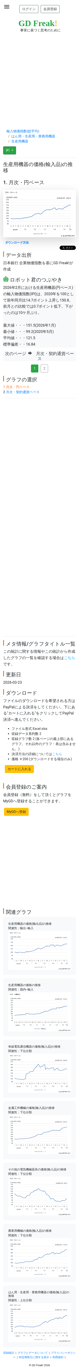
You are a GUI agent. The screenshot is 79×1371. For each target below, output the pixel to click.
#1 (8, 150)
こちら (69, 658)
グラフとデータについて (33, 1352)
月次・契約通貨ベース (23, 392)
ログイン (29, 9)
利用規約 (57, 1357)
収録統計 (8, 1352)
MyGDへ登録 (16, 812)
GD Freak (38, 23)
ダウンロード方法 (17, 242)
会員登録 (50, 9)
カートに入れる (19, 769)
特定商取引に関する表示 (34, 1357)
